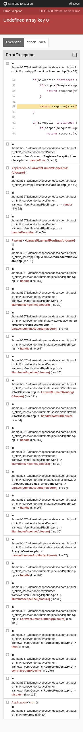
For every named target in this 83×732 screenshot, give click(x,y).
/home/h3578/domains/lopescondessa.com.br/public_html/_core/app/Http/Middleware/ (44, 257)
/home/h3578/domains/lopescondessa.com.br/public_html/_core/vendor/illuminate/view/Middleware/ (44, 320)
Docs (74, 3)
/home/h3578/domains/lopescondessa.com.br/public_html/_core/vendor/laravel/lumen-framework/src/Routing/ (44, 200)
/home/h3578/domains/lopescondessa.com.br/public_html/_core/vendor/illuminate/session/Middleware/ (44, 388)
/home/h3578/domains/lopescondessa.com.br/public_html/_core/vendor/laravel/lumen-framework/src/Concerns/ (44, 638)
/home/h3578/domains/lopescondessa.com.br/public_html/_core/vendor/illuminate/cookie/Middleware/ (44, 479)
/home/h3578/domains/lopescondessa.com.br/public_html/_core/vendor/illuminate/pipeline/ (44, 276)
